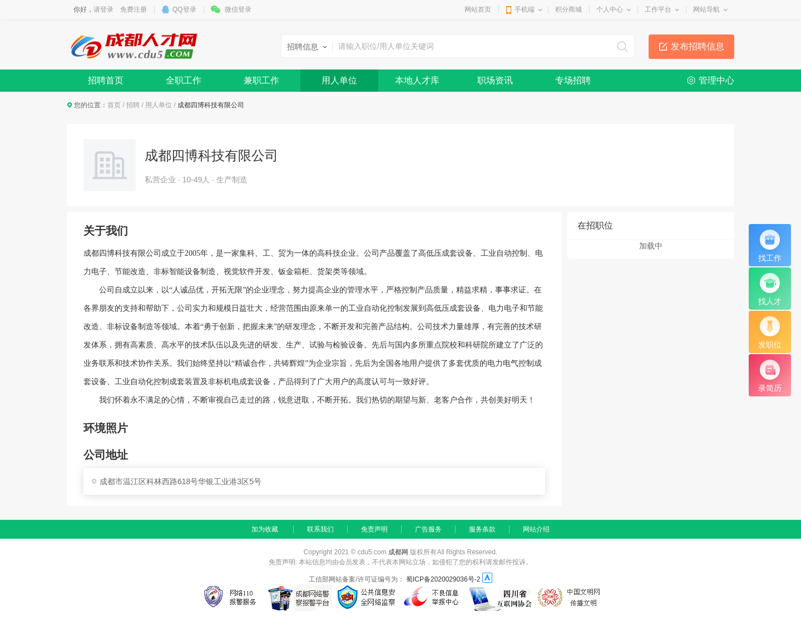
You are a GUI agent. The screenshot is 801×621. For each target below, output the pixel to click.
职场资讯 (495, 80)
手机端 (525, 9)
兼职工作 (261, 80)
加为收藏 (264, 529)
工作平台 (658, 9)
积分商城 (568, 9)
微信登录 (238, 9)
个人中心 (609, 9)
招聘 (133, 105)
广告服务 (428, 529)
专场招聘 (573, 80)
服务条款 (482, 529)
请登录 (103, 9)
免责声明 (374, 529)
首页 (114, 105)
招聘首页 (105, 80)
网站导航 (706, 9)
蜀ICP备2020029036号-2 (443, 579)
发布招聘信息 (697, 46)
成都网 (398, 552)
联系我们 (320, 529)
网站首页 (477, 9)
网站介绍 (536, 529)
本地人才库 (417, 80)
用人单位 (339, 80)
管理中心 (716, 80)
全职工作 (183, 80)
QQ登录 (184, 9)
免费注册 (133, 9)
